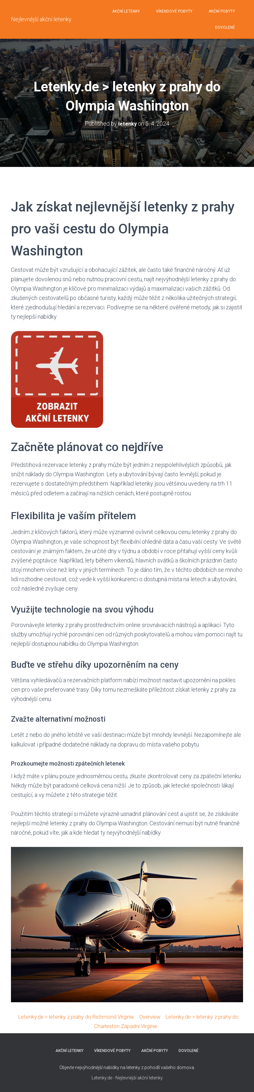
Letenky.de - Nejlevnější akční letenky (127, 1077)
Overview (155, 1016)
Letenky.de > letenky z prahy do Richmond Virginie (76, 1016)
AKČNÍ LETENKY (126, 11)
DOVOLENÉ (225, 27)
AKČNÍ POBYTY (222, 11)
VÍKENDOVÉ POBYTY (174, 11)
